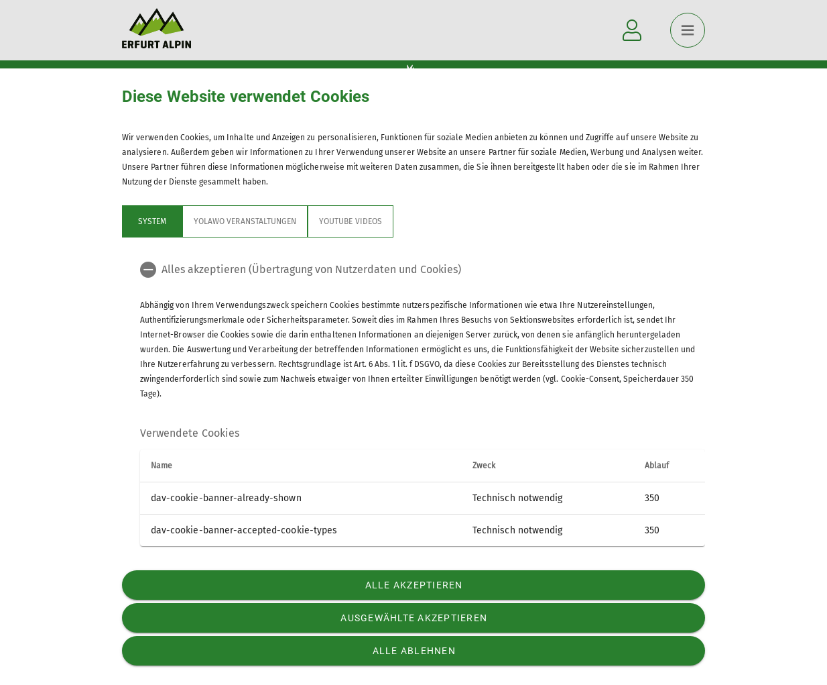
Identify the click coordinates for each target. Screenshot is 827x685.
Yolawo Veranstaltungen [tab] (245, 221)
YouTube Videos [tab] (350, 221)
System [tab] (152, 221)
